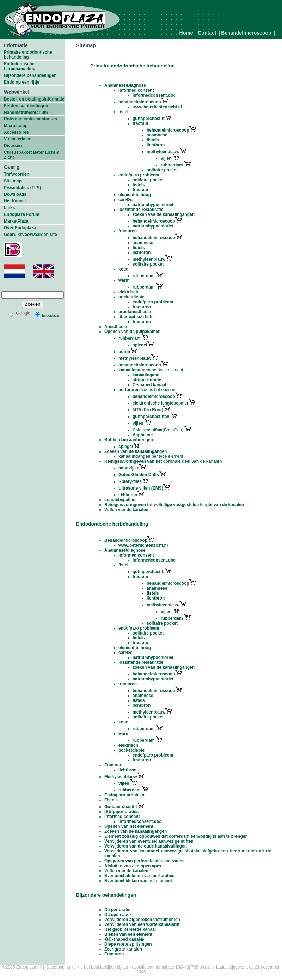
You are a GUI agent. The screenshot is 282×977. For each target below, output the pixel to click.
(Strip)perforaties (121, 811)
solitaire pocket (162, 170)
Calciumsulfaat (148, 429)
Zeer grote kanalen (123, 949)
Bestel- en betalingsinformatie (34, 99)
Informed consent (122, 816)
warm (123, 280)
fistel (123, 111)
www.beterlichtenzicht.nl (157, 106)
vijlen (167, 158)
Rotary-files (130, 481)
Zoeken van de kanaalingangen (135, 451)
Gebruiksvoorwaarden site (30, 234)
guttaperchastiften (152, 416)
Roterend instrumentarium (30, 118)
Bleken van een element (128, 934)
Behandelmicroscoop (246, 33)
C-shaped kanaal (149, 384)
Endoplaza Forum (21, 214)
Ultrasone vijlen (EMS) (140, 488)
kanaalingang (146, 374)
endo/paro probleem (138, 174)
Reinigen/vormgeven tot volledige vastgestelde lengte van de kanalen (174, 504)
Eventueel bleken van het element (138, 880)
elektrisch (128, 292)
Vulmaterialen (17, 138)
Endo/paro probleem (125, 795)
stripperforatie (147, 379)
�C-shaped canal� (124, 939)
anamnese (157, 135)
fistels (153, 140)
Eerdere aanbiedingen (26, 105)
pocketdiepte (131, 297)
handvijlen (128, 468)
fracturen (127, 231)
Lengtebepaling (120, 499)
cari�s (125, 199)
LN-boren (127, 494)
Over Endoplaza (20, 227)
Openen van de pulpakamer (132, 331)
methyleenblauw (163, 151)
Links (9, 207)
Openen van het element (128, 826)
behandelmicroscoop (143, 101)
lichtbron (156, 144)
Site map (13, 180)
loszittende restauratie (140, 209)
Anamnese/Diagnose (125, 85)
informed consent (136, 90)
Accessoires (16, 132)
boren (124, 351)
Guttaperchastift (120, 806)
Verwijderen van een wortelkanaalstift (141, 924)
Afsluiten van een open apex (132, 865)
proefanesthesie (134, 311)
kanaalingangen (134, 370)
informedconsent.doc (154, 95)
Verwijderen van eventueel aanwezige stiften (149, 841)
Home (186, 33)
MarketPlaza (16, 221)
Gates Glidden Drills (138, 474)
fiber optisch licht (136, 316)
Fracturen (114, 954)
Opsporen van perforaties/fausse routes (144, 860)
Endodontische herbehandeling (19, 66)
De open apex (118, 914)
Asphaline (143, 434)
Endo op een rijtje (21, 82)
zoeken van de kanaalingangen (164, 214)
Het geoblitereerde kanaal (130, 929)
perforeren (129, 389)
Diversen (13, 145)
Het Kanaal (15, 201)
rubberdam (172, 165)
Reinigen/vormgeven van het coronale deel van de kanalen (163, 461)
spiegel (140, 344)
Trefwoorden (16, 174)
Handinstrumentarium (26, 112)
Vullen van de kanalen (126, 509)
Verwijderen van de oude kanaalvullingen (145, 846)
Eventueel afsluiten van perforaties (139, 875)
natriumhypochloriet (153, 204)
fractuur (140, 123)
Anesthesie (115, 326)
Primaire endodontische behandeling (28, 55)
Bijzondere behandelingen (30, 75)
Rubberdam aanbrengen (128, 439)
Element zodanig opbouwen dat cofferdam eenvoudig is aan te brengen (176, 836)
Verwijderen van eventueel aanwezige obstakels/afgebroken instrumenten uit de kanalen (187, 853)
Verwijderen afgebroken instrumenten (142, 919)
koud (123, 269)
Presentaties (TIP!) (22, 187)
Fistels (111, 799)
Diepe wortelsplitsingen (128, 944)
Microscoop (15, 125)
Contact (207, 33)
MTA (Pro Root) (148, 409)
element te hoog (134, 194)
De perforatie (117, 909)
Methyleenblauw (120, 776)
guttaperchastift (149, 118)
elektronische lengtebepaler (161, 403)
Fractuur (113, 765)
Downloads (15, 194)
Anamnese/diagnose (125, 550)
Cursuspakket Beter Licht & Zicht (31, 155)
